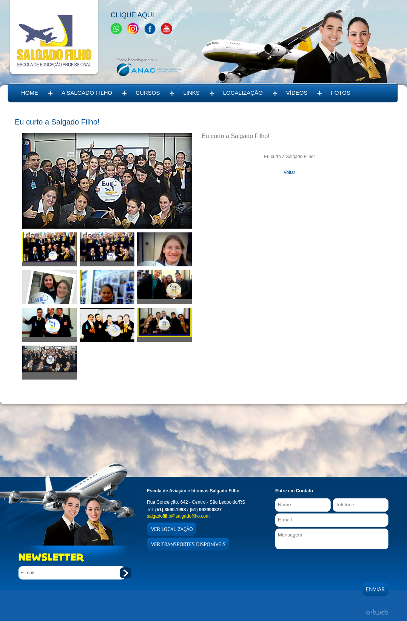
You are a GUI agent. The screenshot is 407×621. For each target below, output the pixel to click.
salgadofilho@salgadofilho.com (178, 516)
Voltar (289, 172)
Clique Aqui (132, 15)
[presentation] (332, 564)
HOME (29, 92)
